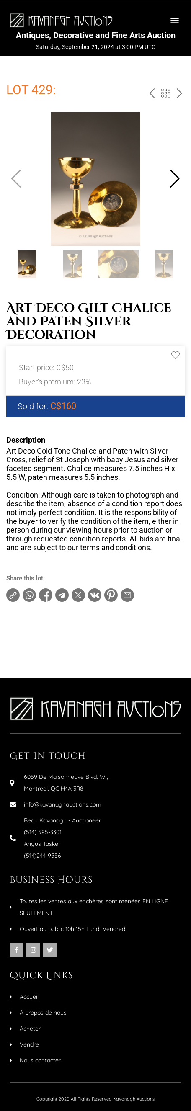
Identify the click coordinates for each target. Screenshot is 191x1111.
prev (151, 95)
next (178, 95)
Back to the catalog (164, 95)
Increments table (38, 639)
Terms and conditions (45, 626)
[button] (174, 20)
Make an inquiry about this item (59, 653)
